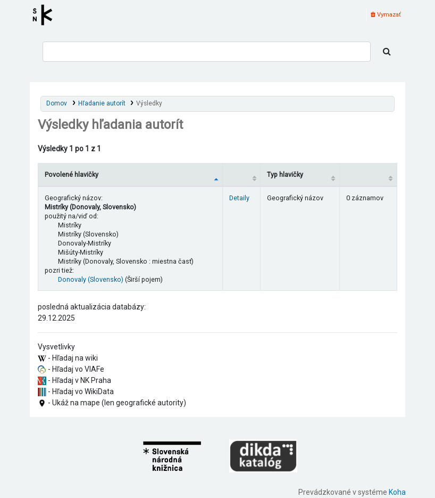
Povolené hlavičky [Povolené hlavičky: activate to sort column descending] (71, 174)
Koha (397, 492)
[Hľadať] (387, 52)
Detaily (239, 198)
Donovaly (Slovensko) (90, 279)
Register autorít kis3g (46, 15)
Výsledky (149, 103)
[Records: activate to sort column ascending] (368, 174)
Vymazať (386, 14)
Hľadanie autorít (102, 103)
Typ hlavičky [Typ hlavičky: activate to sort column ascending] (285, 174)
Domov (56, 103)
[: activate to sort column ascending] (241, 174)
